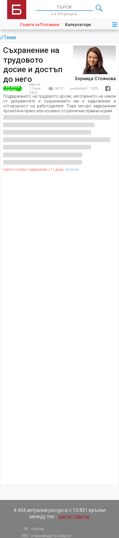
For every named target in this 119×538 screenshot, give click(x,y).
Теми (9, 37)
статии (31, 529)
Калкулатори (78, 24)
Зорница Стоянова (95, 78)
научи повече (74, 516)
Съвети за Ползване (39, 24)
